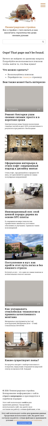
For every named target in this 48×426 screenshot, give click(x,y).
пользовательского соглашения (28, 420)
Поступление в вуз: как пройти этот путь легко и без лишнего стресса (24, 265)
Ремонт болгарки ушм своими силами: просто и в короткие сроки (22, 117)
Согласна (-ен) (24, 423)
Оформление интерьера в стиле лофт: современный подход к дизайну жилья (21, 165)
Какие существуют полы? (22, 360)
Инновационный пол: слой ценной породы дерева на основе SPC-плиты (22, 214)
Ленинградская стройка (20, 27)
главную (26, 77)
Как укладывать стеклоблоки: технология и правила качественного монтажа (22, 313)
